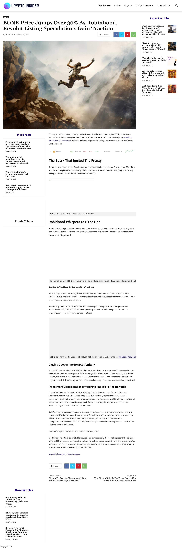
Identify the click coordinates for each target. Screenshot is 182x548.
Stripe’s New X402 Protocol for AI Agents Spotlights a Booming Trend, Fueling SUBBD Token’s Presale (17, 532)
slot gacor (60, 454)
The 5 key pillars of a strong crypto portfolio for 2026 (17, 174)
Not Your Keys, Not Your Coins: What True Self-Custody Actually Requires (153, 89)
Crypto (128, 5)
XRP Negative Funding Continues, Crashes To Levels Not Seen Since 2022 (17, 516)
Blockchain (104, 5)
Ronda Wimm (10, 35)
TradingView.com (128, 357)
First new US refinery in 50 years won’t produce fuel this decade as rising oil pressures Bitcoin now (18, 145)
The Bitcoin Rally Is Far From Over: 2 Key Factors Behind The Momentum (115, 479)
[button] (176, 6)
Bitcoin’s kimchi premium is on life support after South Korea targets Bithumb (17, 160)
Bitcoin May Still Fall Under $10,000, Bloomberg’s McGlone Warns (17, 500)
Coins (117, 5)
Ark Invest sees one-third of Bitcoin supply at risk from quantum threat (18, 187)
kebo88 (52, 454)
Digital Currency (144, 5)
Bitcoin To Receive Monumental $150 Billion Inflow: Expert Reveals (67, 479)
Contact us (163, 5)
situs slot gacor (73, 454)
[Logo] (21, 5)
